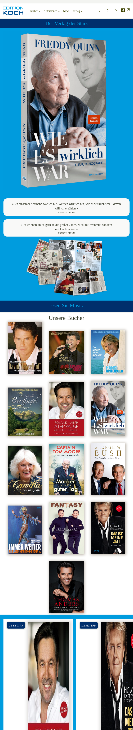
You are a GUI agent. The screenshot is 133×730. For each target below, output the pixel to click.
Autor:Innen (50, 10)
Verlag (76, 10)
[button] (98, 10)
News (66, 10)
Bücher (34, 10)
